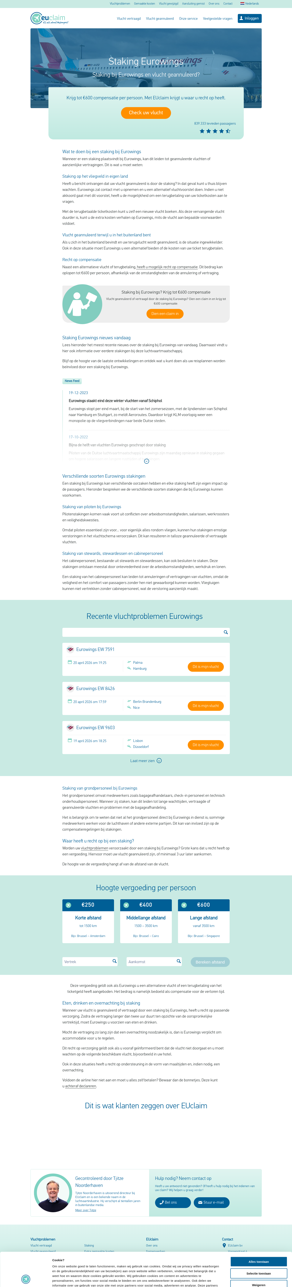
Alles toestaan (259, 1229)
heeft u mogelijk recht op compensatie (167, 267)
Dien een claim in (165, 314)
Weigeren (258, 1253)
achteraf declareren (80, 1086)
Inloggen (252, 19)
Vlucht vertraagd (129, 19)
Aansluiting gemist (193, 3)
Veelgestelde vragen (217, 19)
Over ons (214, 3)
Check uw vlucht (146, 113)
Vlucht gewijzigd (168, 3)
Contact (227, 3)
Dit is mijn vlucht (206, 667)
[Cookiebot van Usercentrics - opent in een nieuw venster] (25, 1279)
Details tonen (215, 1279)
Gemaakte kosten (144, 3)
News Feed (72, 381)
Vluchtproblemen (120, 3)
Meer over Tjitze (85, 1210)
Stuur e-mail (211, 1202)
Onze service (188, 19)
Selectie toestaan (259, 1241)
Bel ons (168, 1202)
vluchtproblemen (94, 848)
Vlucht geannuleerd (160, 19)
